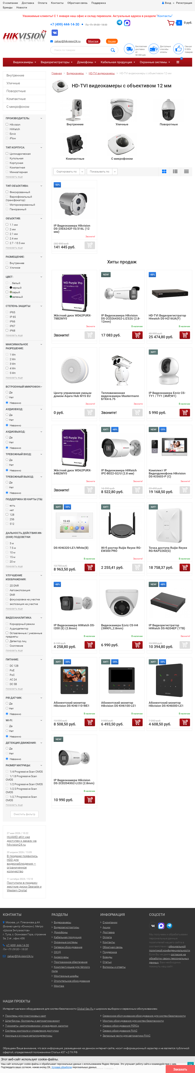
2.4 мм (12, 238)
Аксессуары (61, 957)
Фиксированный (18, 192)
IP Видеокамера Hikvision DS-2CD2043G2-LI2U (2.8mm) (74, 781)
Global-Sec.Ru (85, 1008)
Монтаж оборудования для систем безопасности (133, 1020)
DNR (10, 594)
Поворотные (16, 91)
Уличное (13, 267)
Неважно (13, 402)
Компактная (15, 167)
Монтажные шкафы (66, 975)
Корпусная (14, 162)
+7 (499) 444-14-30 (64, 24)
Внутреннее (15, 263)
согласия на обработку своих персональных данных (169, 958)
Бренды (8, 7)
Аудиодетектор (17, 628)
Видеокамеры (23, 62)
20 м (10, 561)
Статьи (107, 962)
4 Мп (11, 368)
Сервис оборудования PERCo (121, 1025)
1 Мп (11, 354)
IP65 (10, 312)
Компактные (16, 99)
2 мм (11, 229)
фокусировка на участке (23, 599)
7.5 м (11, 547)
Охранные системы (153, 62)
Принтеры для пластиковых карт (25, 1015)
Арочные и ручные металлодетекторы (28, 1035)
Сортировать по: (67, 171)
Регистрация (184, 2)
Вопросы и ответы (114, 966)
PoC (10, 674)
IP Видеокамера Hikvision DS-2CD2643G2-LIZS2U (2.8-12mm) (120, 318)
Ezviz (11, 133)
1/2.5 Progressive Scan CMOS (21, 790)
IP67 (10, 326)
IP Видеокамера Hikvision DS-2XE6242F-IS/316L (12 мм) (72, 228)
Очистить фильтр (24, 814)
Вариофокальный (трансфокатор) (19, 198)
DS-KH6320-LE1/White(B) (71, 548)
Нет (10, 397)
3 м (10, 543)
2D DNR (12, 585)
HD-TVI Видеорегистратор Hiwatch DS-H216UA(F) (167, 317)
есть (10, 505)
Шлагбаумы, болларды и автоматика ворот (32, 1020)
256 (10, 519)
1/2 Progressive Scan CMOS (24, 784)
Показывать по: (100, 171)
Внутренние (15, 75)
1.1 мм (12, 224)
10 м (10, 552)
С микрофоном (17, 107)
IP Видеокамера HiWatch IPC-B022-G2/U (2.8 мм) (119, 471)
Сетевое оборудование (68, 947)
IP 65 (11, 316)
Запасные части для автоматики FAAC (126, 1035)
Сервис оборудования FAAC (120, 1030)
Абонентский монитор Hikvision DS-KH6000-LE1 (166, 704)
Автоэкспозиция (18, 590)
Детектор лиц (16, 641)
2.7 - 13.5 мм (15, 243)
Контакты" (165, 16)
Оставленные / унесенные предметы (24, 635)
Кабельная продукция (116, 62)
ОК (190, 1064)
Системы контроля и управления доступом (32, 1030)
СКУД (57, 952)
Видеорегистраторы (55, 62)
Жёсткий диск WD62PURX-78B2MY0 (72, 317)
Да (9, 392)
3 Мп (11, 363)
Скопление (14, 645)
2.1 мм (12, 233)
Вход (166, 2)
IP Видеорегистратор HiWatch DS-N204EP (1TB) (167, 626)
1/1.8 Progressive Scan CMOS (21, 778)
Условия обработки (62, 1067)
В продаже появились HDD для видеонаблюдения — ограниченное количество (22, 863)
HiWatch (13, 129)
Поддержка (98, 2)
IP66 (10, 321)
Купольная (14, 158)
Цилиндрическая (18, 153)
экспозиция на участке (22, 603)
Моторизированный (20, 204)
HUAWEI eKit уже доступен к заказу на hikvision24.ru (22, 840)
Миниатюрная (17, 172)
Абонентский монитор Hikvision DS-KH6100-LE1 (118, 704)
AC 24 (11, 679)
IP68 (10, 330)
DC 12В (12, 665)
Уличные (13, 83)
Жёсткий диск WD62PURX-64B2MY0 (72, 471)
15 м (10, 557)
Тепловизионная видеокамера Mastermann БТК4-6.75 (120, 396)
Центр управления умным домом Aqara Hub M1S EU (72, 394)
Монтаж (93, 41)
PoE (10, 670)
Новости (21, 7)
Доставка (28, 2)
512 (10, 523)
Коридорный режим (20, 623)
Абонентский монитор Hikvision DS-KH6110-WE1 (72, 704)
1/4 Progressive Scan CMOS (24, 771)
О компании (10, 2)
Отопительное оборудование (72, 980)
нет (10, 510)
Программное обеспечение (70, 962)
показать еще (14, 176)
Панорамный (16, 209)
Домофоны (85, 62)
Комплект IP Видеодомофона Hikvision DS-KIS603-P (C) (167, 473)
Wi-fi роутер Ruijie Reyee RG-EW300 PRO (121, 549)
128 (10, 514)
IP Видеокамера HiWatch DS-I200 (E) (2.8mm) (74, 626)
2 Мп (11, 359)
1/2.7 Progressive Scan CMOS (21, 798)
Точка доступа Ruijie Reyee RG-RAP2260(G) (168, 549)
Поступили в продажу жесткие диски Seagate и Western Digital (24, 886)
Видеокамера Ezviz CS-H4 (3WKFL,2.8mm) (119, 626)
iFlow (11, 138)
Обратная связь (77, 2)
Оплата (42, 2)
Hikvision (13, 124)
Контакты (57, 2)
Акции (112, 41)
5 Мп (11, 372)
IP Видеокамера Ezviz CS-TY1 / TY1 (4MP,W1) (167, 394)
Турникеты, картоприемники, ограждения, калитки (36, 1025)
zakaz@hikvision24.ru (67, 41)
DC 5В (11, 684)
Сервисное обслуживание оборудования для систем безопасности (144, 1015)
